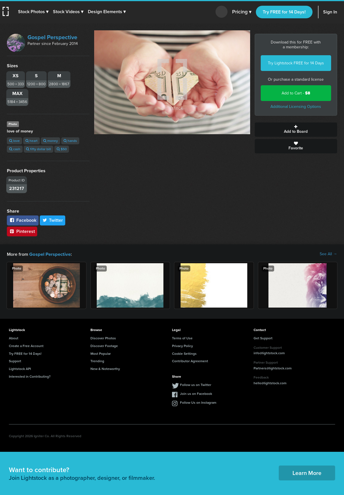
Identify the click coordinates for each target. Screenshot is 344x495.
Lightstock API (20, 368)
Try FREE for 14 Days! (284, 12)
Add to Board (296, 129)
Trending (97, 360)
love (14, 140)
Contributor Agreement (190, 360)
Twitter (52, 220)
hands (70, 140)
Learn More (306, 472)
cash (14, 149)
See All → (328, 254)
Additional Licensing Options (295, 107)
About (13, 337)
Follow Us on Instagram (198, 402)
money (50, 140)
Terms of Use (182, 337)
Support (15, 360)
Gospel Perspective (52, 37)
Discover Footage (104, 345)
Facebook (22, 220)
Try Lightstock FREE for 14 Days (296, 63)
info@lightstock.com (269, 352)
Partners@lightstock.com (273, 368)
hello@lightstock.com (270, 382)
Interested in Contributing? (30, 376)
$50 (62, 149)
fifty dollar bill (38, 149)
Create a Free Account (26, 345)
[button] (33, 11)
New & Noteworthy (105, 368)
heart (31, 140)
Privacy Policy (182, 345)
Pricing (241, 12)
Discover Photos (103, 337)
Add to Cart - (296, 93)
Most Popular (100, 353)
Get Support (263, 337)
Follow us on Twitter (195, 384)
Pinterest (22, 231)
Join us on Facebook (196, 393)
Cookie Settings (184, 353)
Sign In (330, 12)
